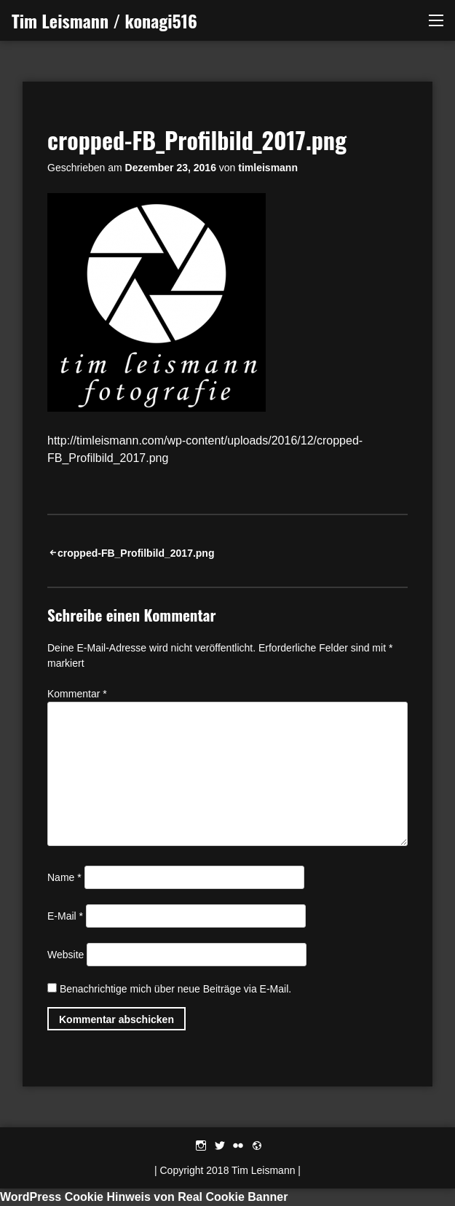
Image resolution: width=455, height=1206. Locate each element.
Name (64, 877)
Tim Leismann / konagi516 (104, 20)
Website (65, 954)
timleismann (268, 167)
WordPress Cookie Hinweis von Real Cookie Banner (144, 1197)
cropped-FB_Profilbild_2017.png (136, 553)
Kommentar (77, 694)
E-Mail (65, 916)
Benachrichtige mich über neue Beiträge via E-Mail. (175, 989)
